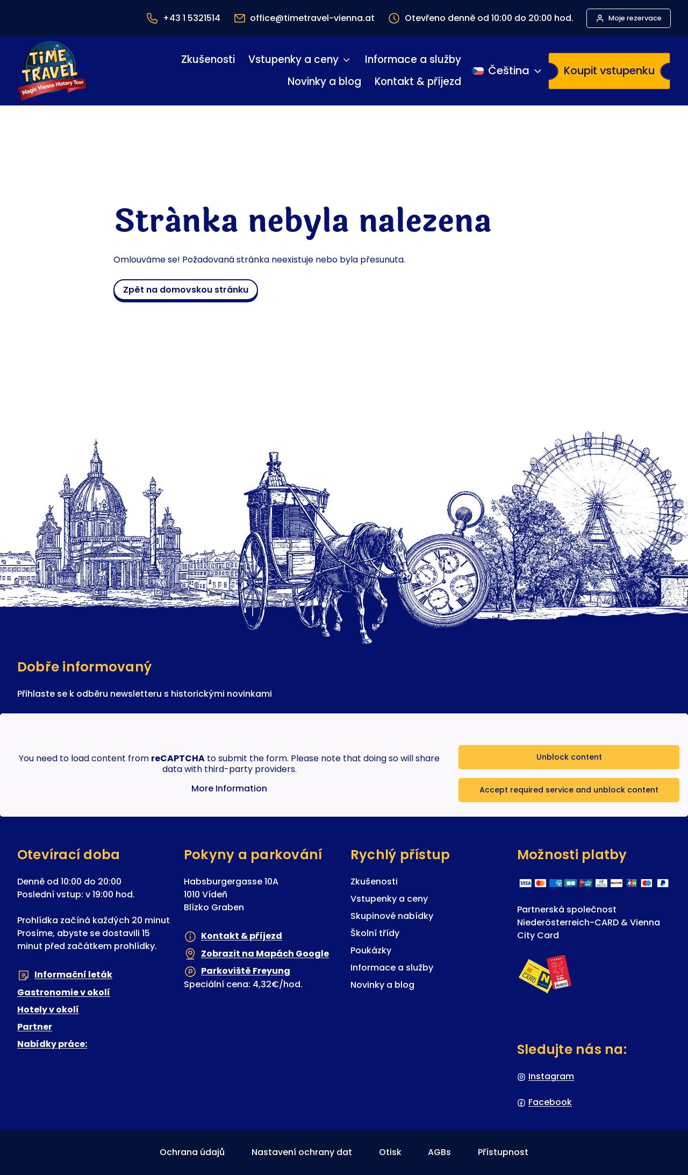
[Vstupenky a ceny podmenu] (346, 60)
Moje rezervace (635, 18)
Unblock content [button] (569, 757)
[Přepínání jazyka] (507, 71)
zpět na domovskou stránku (185, 290)
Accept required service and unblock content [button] (568, 789)
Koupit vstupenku (609, 70)
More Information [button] (229, 788)
